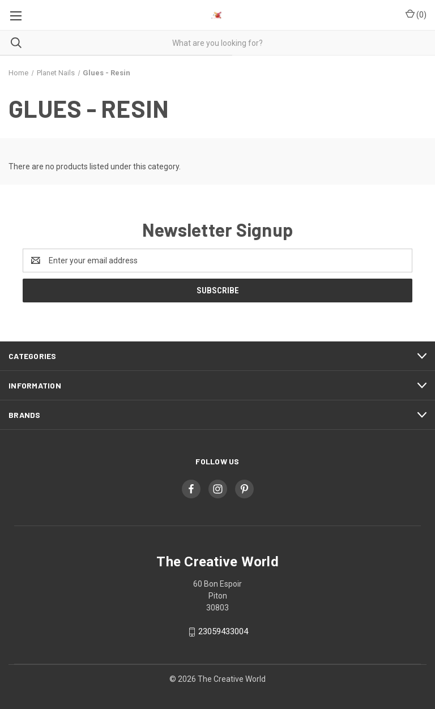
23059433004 (223, 631)
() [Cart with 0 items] (416, 14)
